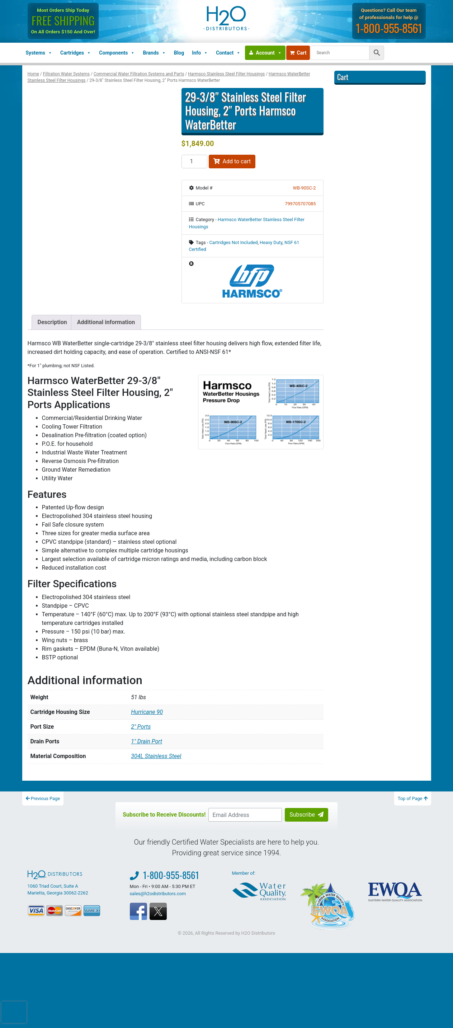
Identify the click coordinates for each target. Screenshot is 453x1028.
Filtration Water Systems (66, 73)
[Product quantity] (194, 161)
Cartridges (75, 53)
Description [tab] (52, 322)
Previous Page (43, 798)
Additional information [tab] (106, 322)
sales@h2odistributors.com (158, 893)
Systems (39, 53)
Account (269, 53)
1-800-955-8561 (389, 27)
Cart (298, 53)
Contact (228, 53)
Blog (179, 53)
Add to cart (232, 161)
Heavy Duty (271, 242)
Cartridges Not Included (233, 242)
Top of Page (413, 798)
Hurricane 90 (147, 712)
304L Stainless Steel (156, 756)
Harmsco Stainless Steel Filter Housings (226, 73)
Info (200, 53)
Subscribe (306, 814)
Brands (154, 53)
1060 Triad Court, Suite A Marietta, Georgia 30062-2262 (58, 883)
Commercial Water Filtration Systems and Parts (139, 73)
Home (33, 73)
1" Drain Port (146, 741)
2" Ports (141, 726)
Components (117, 53)
